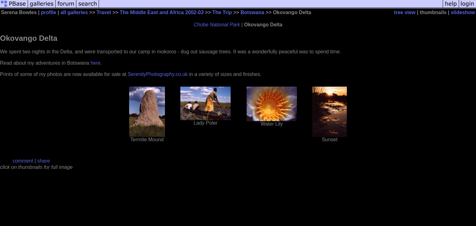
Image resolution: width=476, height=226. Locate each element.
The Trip (222, 12)
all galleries (74, 12)
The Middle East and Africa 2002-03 (162, 12)
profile (48, 12)
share (43, 161)
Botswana (253, 12)
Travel (103, 12)
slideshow (463, 12)
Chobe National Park (217, 24)
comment (23, 161)
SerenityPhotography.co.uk (158, 74)
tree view (404, 12)
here (95, 63)
